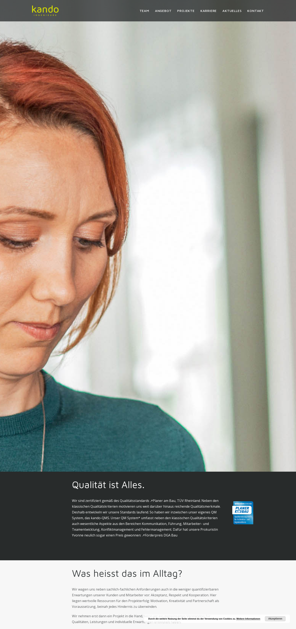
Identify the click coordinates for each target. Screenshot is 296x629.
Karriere (208, 11)
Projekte (185, 11)
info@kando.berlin (86, 618)
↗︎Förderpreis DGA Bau (159, 174)
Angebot (163, 11)
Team (144, 11)
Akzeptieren (275, 618)
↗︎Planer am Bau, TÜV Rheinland (175, 140)
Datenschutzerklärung (209, 595)
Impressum (200, 590)
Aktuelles (232, 11)
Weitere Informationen (248, 618)
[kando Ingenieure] (45, 11)
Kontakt (255, 11)
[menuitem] (146, 10)
